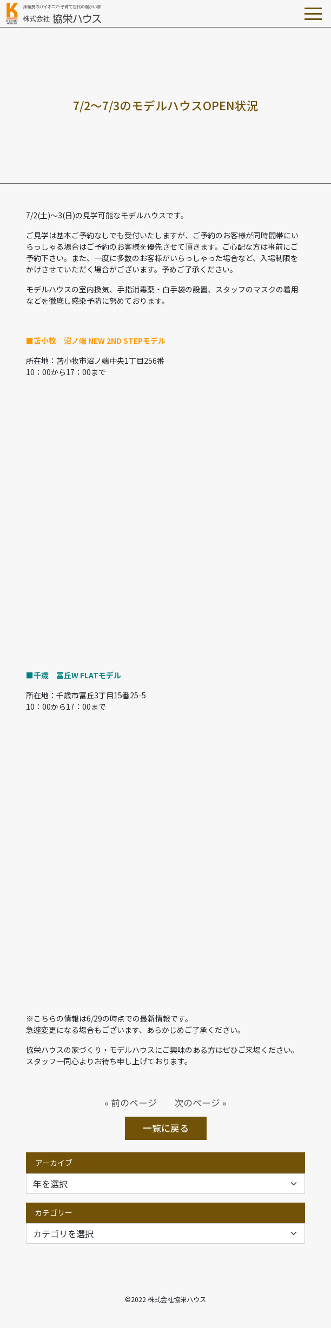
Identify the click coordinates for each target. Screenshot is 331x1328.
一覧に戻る (166, 1128)
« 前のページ (130, 1102)
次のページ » (200, 1102)
